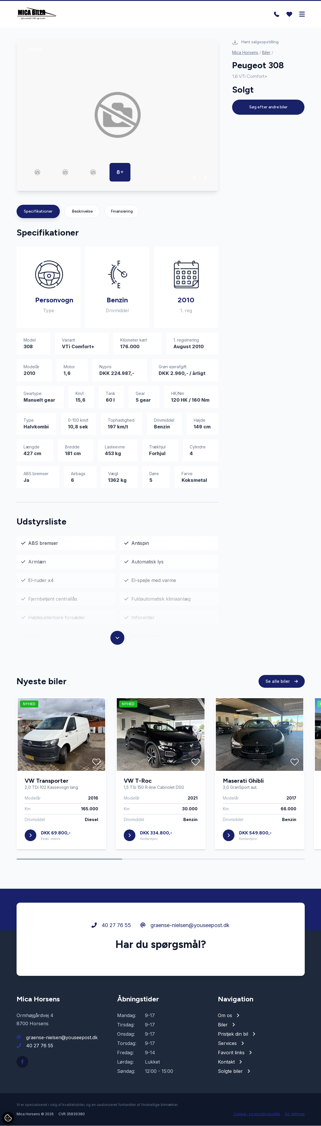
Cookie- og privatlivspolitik (257, 1114)
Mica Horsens (245, 52)
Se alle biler (282, 681)
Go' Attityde (295, 1114)
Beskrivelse (82, 211)
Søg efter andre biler (268, 107)
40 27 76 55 (111, 925)
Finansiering (122, 211)
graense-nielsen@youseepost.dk (184, 925)
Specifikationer (38, 211)
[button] (194, 178)
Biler (266, 52)
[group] (117, 115)
